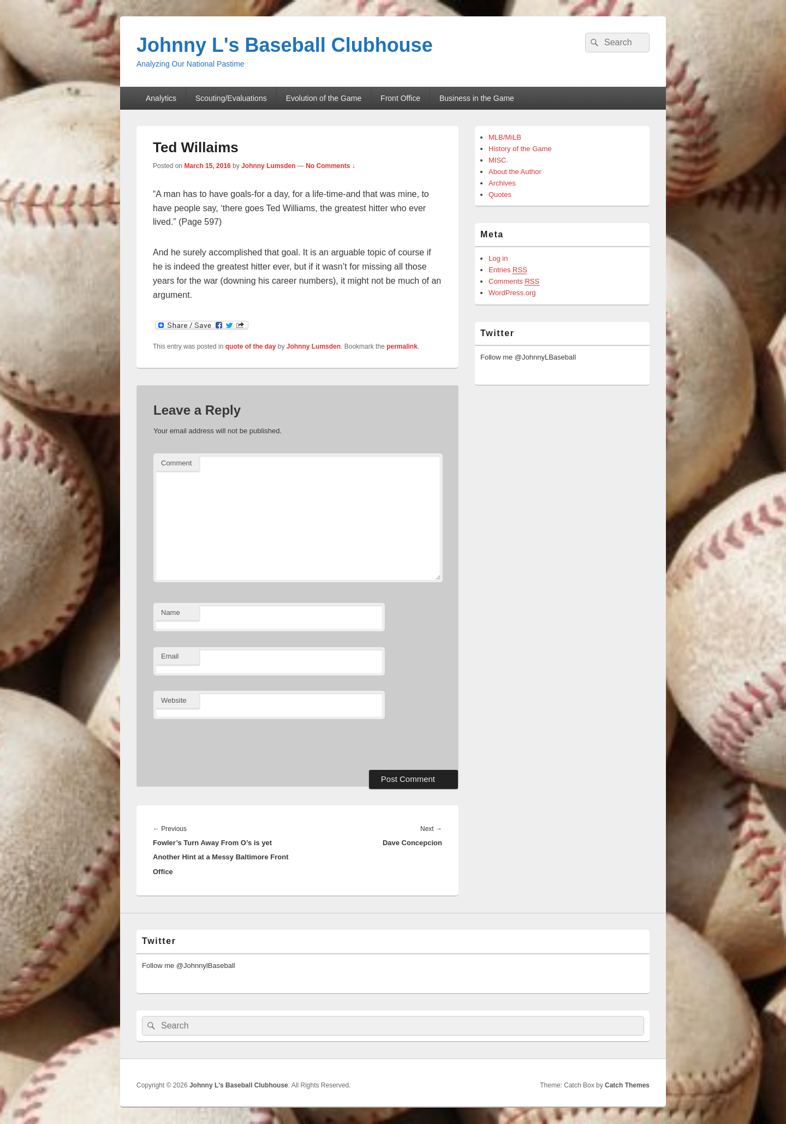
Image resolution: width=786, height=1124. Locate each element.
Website (174, 700)
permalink (402, 346)
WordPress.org (512, 293)
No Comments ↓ (330, 166)
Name (170, 612)
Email (170, 656)
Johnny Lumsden (268, 166)
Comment (176, 463)
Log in (498, 258)
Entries (508, 270)
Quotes (500, 194)
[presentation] (228, 743)
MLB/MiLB (505, 137)
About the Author (515, 172)
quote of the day (250, 346)
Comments (514, 281)
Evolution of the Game (324, 98)
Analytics (161, 98)
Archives (502, 183)
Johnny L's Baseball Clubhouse (284, 45)
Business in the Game (476, 98)
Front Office (400, 98)
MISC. (498, 160)
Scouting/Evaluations (231, 98)
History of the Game (520, 149)
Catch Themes (627, 1085)
